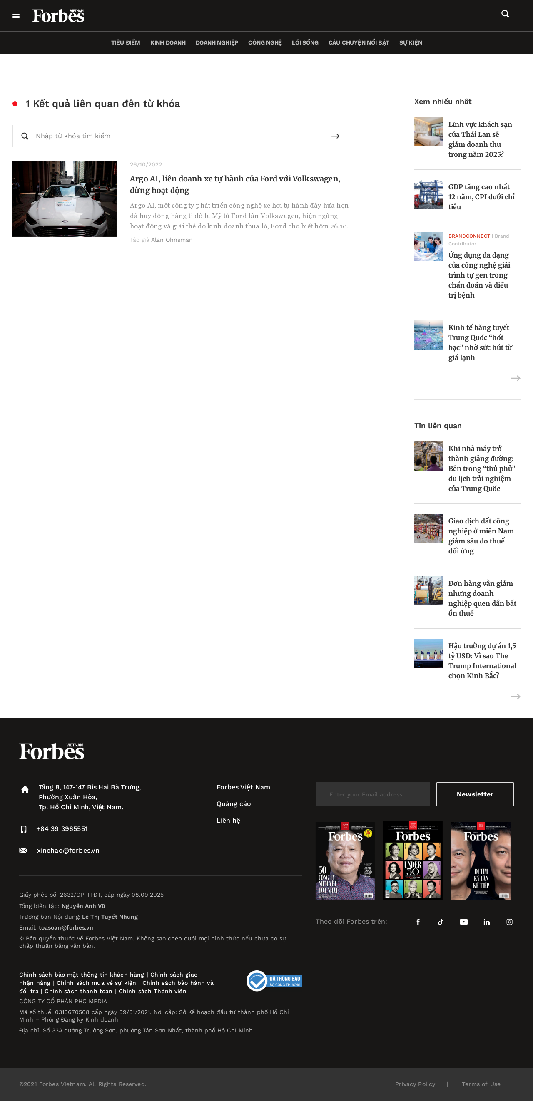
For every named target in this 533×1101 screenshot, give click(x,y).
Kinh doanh (168, 42)
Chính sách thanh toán (78, 991)
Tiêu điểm (125, 42)
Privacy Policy (415, 1084)
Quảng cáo (234, 804)
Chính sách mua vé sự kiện (98, 982)
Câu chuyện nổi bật (359, 42)
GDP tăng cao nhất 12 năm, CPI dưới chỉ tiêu (481, 197)
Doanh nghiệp (217, 42)
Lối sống (305, 42)
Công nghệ (265, 42)
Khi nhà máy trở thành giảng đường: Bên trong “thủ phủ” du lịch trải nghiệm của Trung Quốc (481, 468)
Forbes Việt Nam (243, 787)
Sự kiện (410, 42)
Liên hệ (228, 820)
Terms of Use (481, 1084)
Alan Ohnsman (172, 239)
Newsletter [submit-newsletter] (474, 794)
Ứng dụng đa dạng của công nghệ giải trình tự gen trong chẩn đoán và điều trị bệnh (479, 275)
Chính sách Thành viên (153, 991)
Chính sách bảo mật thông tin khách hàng (81, 974)
